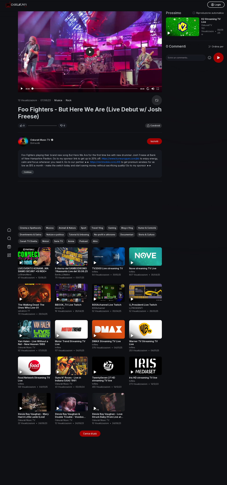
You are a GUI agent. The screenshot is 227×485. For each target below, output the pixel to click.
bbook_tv (59, 308)
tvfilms (95, 271)
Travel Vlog (97, 228)
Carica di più (90, 433)
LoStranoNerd (24, 274)
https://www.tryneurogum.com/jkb (120, 158)
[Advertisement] (90, 205)
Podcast (83, 241)
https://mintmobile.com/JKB (105, 162)
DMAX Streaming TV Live (106, 341)
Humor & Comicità (147, 228)
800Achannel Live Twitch (106, 304)
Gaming (112, 228)
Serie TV (58, 241)
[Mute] (152, 88)
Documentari (126, 234)
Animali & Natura (67, 228)
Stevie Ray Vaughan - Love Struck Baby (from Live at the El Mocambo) (107, 417)
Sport (83, 228)
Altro (95, 241)
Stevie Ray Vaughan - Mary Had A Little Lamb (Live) (33, 415)
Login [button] (215, 5)
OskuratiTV (206, 25)
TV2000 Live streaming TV (107, 268)
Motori (45, 241)
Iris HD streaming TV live (143, 377)
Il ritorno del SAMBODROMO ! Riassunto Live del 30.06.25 (71, 270)
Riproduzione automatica (210, 12)
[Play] (21, 88)
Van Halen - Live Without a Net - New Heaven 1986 (33, 343)
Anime (71, 241)
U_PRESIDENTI (136, 308)
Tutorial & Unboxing (79, 234)
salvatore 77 (24, 311)
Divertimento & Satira (30, 234)
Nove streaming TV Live (142, 268)
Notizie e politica (55, 234)
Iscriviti (154, 141)
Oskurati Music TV (42, 139)
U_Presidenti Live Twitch (143, 304)
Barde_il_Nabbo (62, 274)
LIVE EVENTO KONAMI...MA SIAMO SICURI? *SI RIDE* (33, 270)
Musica (58, 100)
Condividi (153, 125)
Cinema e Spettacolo (30, 228)
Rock (68, 100)
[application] (90, 51)
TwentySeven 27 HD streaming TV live (103, 379)
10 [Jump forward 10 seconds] (148, 88)
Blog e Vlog (127, 228)
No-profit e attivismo (104, 234)
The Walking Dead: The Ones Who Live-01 (31, 306)
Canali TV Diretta (28, 241)
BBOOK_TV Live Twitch (68, 304)
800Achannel (98, 308)
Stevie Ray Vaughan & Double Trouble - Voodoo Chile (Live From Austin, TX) (71, 417)
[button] (7, 238)
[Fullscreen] (157, 88)
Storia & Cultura (146, 234)
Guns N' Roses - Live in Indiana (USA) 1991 (68, 379)
